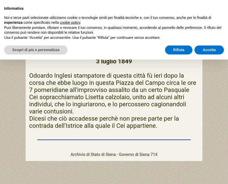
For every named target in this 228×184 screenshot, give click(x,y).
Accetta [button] (209, 50)
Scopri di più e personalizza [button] (35, 50)
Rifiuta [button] (178, 50)
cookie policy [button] (70, 22)
